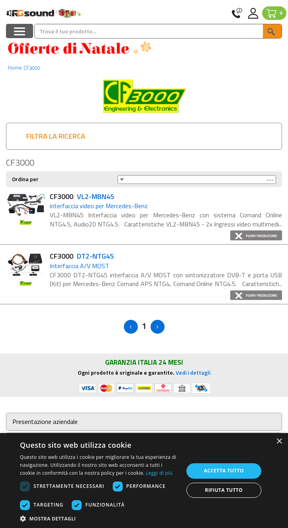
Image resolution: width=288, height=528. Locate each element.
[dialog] (144, 480)
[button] (99, 518)
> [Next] (158, 327)
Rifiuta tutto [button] (224, 490)
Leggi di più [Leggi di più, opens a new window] (159, 473)
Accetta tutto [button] (224, 470)
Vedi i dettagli (193, 372)
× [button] (279, 442)
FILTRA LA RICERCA (55, 136)
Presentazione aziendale (45, 421)
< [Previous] (131, 327)
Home (15, 68)
